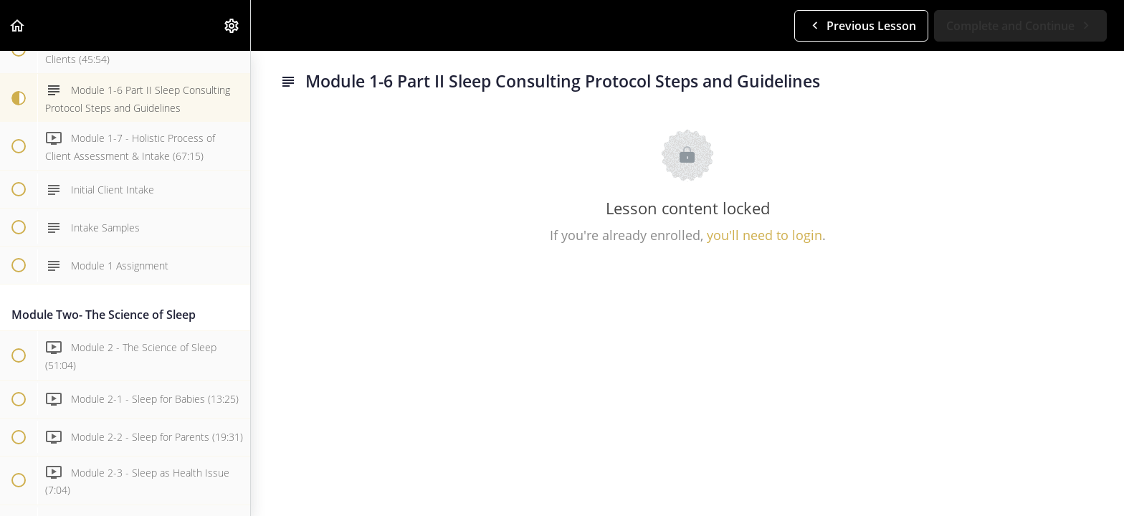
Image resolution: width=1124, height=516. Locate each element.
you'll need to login (764, 235)
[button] (18, 25)
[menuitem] (232, 25)
